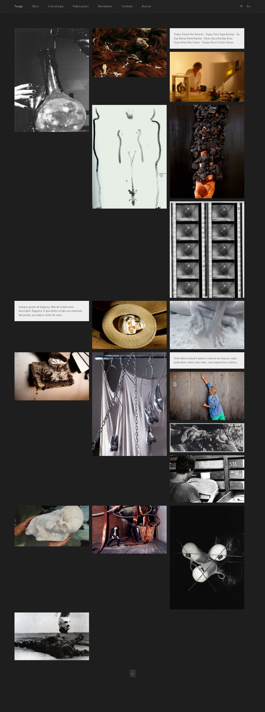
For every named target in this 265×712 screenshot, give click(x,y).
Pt (241, 6)
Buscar (146, 6)
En (248, 6)
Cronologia (55, 6)
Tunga (18, 6)
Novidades (105, 6)
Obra (35, 6)
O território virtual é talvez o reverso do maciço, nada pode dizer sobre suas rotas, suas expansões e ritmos (205, 360)
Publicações (81, 6)
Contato (127, 6)
